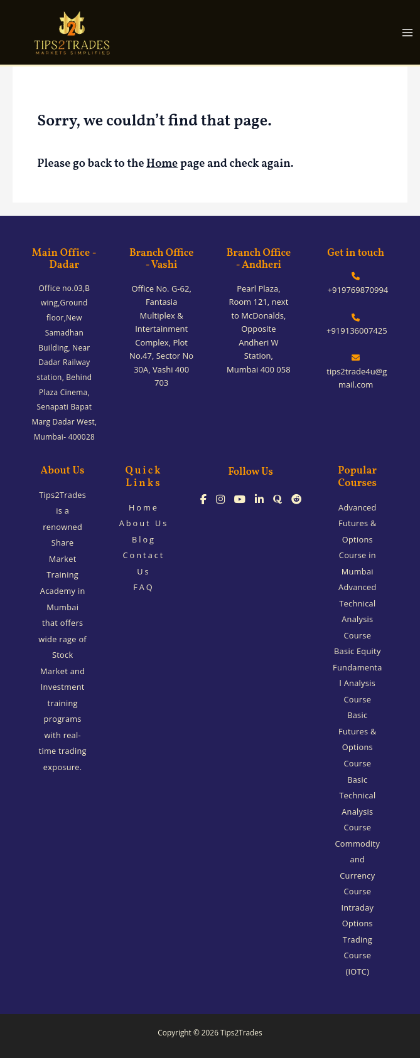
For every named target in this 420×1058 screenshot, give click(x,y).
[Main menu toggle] (408, 32)
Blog (144, 539)
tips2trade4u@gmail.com (356, 372)
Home (162, 164)
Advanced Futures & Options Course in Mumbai (357, 539)
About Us (144, 523)
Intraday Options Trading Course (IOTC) (357, 939)
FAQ (143, 587)
